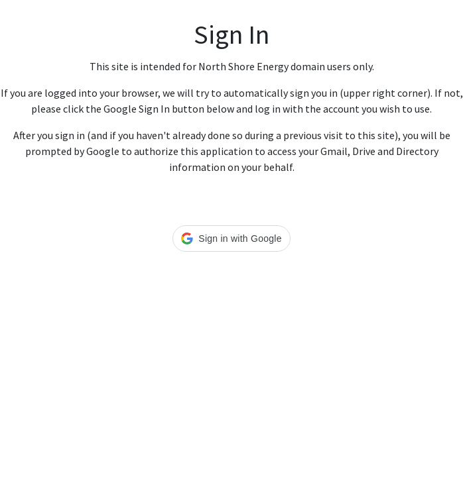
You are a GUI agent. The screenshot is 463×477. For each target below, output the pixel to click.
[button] (231, 238)
